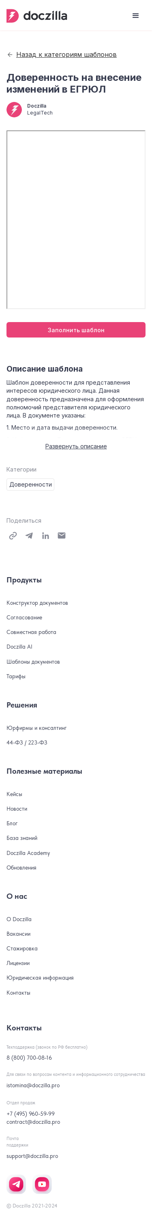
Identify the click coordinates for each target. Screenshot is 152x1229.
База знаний (21, 838)
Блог (12, 823)
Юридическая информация (40, 977)
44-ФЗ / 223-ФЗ (26, 742)
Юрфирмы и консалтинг (36, 727)
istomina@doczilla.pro (33, 1085)
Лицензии (18, 963)
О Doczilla (19, 919)
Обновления (21, 867)
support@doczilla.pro (32, 1156)
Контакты (18, 992)
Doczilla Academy (28, 853)
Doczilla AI (19, 646)
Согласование (24, 617)
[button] (136, 16)
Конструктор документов (37, 602)
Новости (16, 808)
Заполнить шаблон (76, 330)
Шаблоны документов (33, 661)
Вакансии (18, 933)
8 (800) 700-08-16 (29, 1057)
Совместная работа (31, 632)
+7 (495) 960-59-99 (30, 1113)
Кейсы (14, 794)
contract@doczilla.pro (33, 1121)
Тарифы (16, 676)
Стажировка (22, 948)
